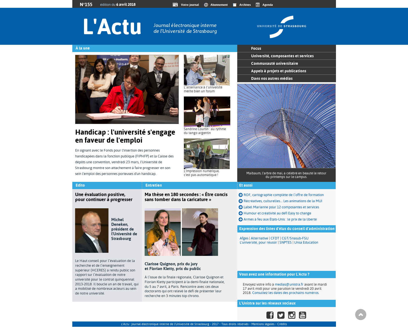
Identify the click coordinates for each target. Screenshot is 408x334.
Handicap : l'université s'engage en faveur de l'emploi (125, 136)
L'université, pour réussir (258, 242)
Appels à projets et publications (278, 71)
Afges (244, 238)
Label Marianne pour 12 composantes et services (279, 207)
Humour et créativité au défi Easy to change (275, 213)
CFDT (275, 238)
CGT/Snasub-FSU (295, 238)
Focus (256, 48)
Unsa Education (306, 242)
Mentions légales (263, 324)
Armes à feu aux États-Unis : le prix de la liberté (278, 219)
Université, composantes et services (282, 56)
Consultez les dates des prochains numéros (285, 293)
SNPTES (286, 242)
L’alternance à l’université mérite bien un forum (203, 89)
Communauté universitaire (274, 63)
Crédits (282, 324)
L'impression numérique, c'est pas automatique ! (201, 173)
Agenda (268, 5)
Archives (245, 5)
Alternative (259, 238)
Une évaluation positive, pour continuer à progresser (103, 197)
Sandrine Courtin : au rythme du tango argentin (205, 131)
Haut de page (360, 314)
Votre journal (189, 5)
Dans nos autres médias (272, 78)
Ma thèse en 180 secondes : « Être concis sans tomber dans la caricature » (186, 197)
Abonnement (219, 5)
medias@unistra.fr (289, 284)
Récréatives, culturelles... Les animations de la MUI (280, 201)
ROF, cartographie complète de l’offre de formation (281, 195)
